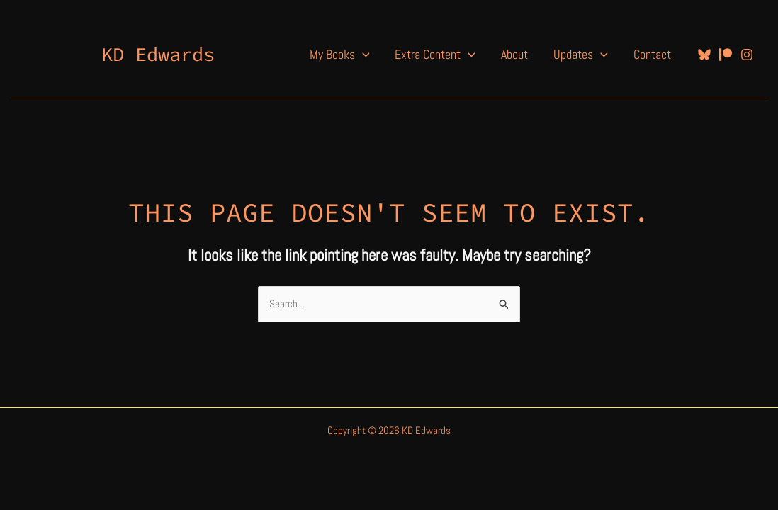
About (514, 54)
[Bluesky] (704, 54)
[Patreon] (725, 54)
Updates (580, 54)
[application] (362, 54)
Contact (652, 54)
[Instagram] (746, 54)
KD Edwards (158, 54)
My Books (340, 54)
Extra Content (435, 54)
